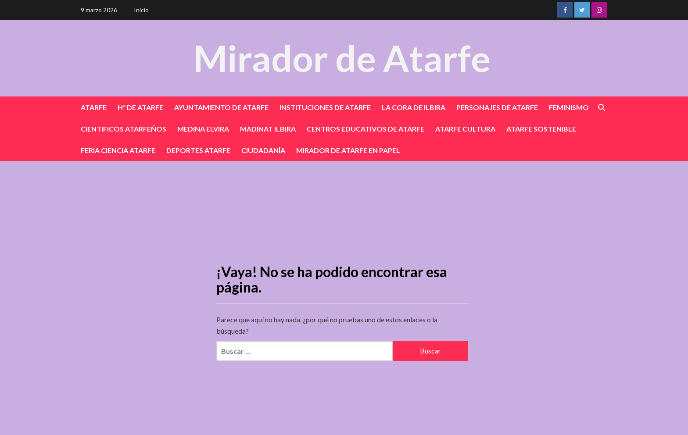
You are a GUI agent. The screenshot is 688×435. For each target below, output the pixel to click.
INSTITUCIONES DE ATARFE (325, 107)
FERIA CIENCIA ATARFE (118, 150)
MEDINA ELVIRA (203, 129)
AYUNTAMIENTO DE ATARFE (221, 107)
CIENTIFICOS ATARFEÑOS (123, 129)
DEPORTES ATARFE (198, 150)
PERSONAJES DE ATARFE (497, 107)
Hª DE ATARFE (140, 107)
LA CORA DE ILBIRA (413, 107)
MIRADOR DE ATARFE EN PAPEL (348, 150)
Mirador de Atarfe (341, 58)
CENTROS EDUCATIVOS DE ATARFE (365, 129)
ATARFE (94, 107)
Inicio (141, 10)
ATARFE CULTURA (465, 129)
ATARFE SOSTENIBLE (541, 129)
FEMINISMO (569, 107)
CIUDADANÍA (263, 150)
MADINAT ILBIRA (268, 129)
